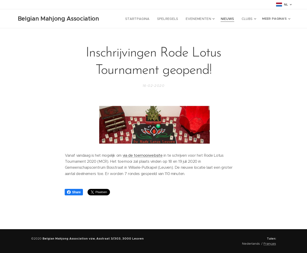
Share (74, 192)
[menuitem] (145, 19)
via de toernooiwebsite (142, 155)
